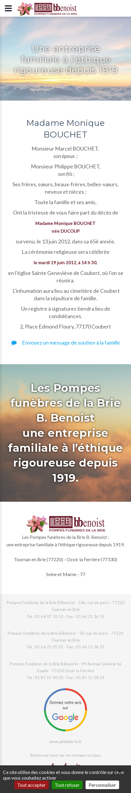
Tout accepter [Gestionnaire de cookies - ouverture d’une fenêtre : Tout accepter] (31, 785)
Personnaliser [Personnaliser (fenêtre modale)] (102, 785)
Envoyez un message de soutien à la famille (65, 342)
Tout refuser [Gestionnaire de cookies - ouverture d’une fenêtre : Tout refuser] (67, 785)
